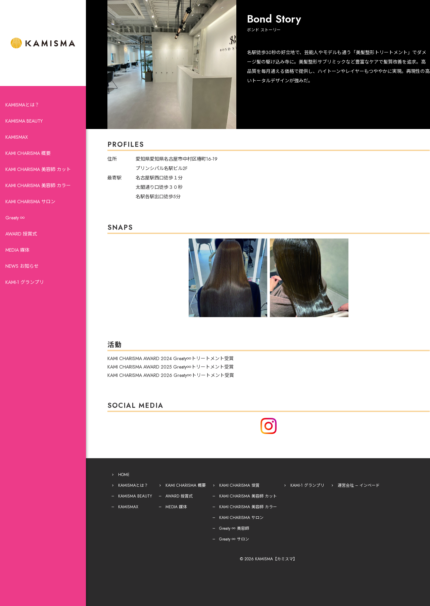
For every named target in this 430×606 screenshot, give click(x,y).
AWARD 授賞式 (21, 233)
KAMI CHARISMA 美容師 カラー (38, 185)
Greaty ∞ (15, 217)
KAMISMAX (16, 137)
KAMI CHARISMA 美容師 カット (38, 169)
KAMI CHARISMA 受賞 (239, 485)
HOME (124, 475)
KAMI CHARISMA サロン (30, 201)
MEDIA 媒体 (17, 250)
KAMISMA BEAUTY (24, 121)
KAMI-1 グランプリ (24, 282)
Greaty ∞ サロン (234, 539)
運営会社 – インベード (359, 485)
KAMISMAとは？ (22, 104)
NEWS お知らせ (22, 266)
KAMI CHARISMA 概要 (28, 153)
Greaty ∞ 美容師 (234, 528)
